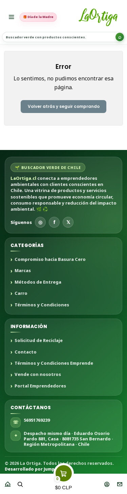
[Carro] (63, 482)
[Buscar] (119, 37)
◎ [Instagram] (40, 222)
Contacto (26, 352)
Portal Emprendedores (40, 386)
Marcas (23, 270)
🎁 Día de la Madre (38, 17)
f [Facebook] (54, 222)
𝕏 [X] (68, 222)
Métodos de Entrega (38, 282)
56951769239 (37, 420)
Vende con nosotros (38, 374)
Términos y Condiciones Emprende (54, 363)
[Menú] (11, 17)
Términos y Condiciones (42, 305)
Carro (21, 293)
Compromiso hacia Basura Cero (50, 259)
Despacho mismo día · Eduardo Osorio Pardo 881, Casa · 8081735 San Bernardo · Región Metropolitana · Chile (68, 439)
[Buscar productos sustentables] (63, 37)
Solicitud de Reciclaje (39, 340)
